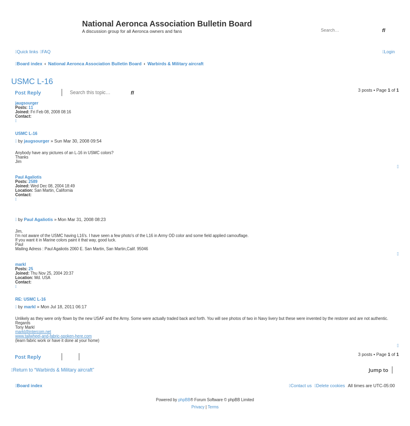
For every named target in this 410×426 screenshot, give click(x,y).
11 (30, 107)
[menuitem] (45, 51)
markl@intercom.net (33, 332)
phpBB (184, 400)
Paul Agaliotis (28, 177)
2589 (32, 181)
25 (30, 269)
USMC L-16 (32, 81)
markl (20, 264)
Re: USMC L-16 (30, 299)
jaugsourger (26, 103)
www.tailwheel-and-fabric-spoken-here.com (53, 336)
